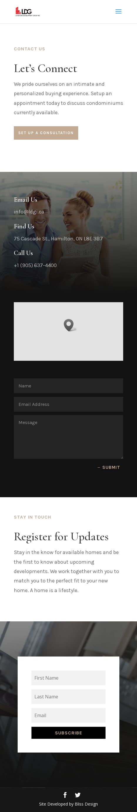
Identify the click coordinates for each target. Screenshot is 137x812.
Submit (111, 467)
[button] (70, 331)
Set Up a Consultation (46, 133)
